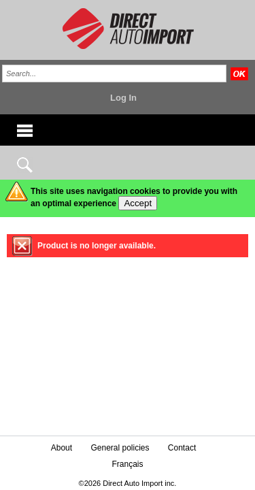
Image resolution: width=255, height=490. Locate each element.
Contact (182, 448)
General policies (119, 448)
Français (127, 464)
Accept (138, 203)
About (61, 448)
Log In (123, 98)
